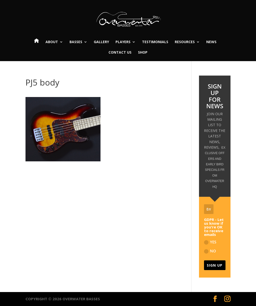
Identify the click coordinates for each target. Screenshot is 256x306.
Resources (185, 42)
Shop (143, 53)
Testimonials (155, 42)
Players (123, 42)
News (211, 42)
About (52, 42)
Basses (76, 42)
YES (210, 242)
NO (210, 251)
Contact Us (120, 53)
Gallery (101, 42)
